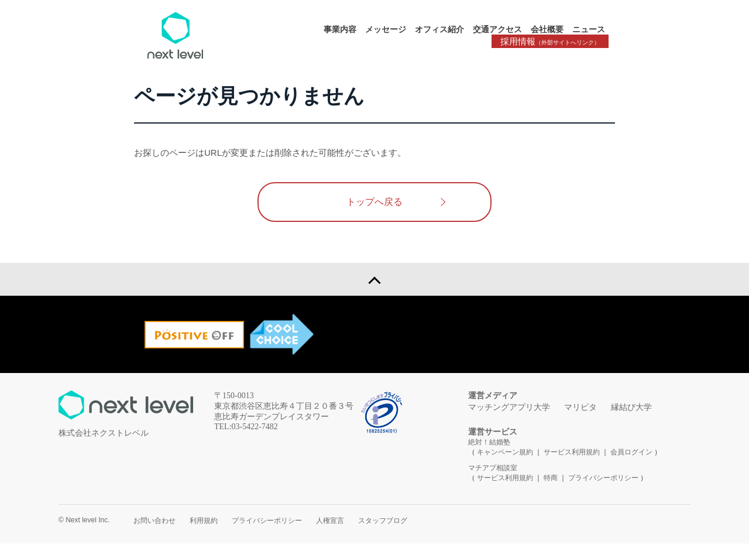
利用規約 (204, 521)
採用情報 (550, 41)
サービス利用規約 (573, 453)
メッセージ (385, 29)
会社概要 (547, 29)
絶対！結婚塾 (489, 443)
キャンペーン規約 (505, 453)
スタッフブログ (382, 521)
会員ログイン (631, 453)
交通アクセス (497, 29)
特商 (551, 478)
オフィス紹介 (439, 29)
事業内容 (340, 29)
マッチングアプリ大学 (509, 407)
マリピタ (580, 407)
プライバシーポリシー (603, 478)
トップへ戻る (374, 202)
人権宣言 (330, 521)
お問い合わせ (154, 521)
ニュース (588, 29)
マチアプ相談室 (492, 468)
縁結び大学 (631, 407)
